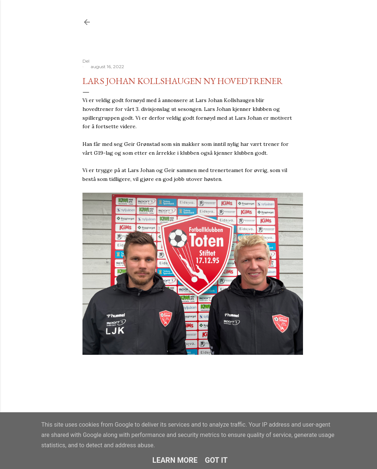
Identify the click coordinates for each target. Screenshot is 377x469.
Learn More (175, 460)
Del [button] (85, 61)
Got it (216, 460)
